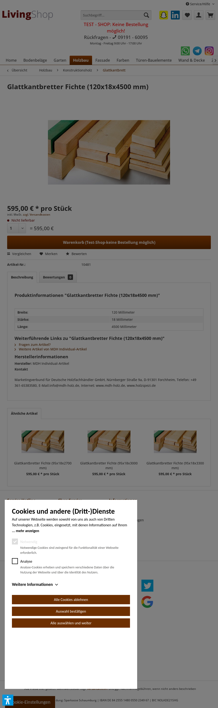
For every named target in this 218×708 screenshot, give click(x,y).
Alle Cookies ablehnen (71, 653)
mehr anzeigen (27, 585)
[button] (7, 700)
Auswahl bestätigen (71, 665)
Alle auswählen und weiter (71, 677)
